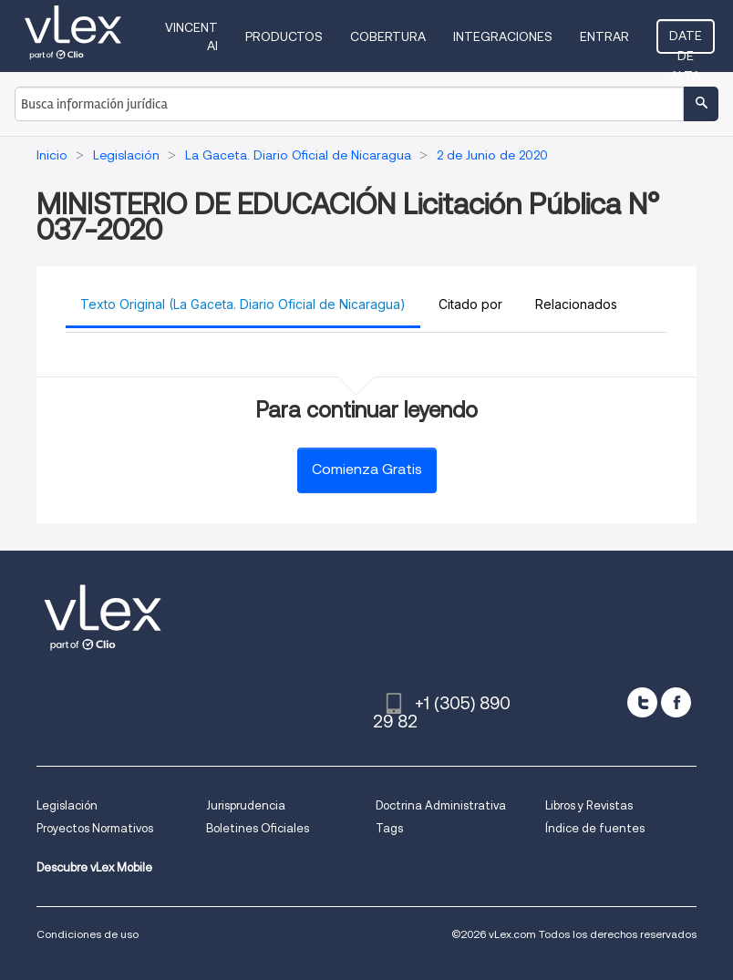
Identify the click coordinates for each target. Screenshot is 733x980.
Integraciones (502, 36)
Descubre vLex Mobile (94, 867)
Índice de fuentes (595, 828)
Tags (389, 828)
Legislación (67, 805)
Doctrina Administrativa (441, 805)
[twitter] (642, 702)
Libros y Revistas (589, 805)
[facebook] (676, 702)
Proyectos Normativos (94, 828)
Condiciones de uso (87, 934)
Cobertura (388, 36)
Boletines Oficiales (257, 828)
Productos (284, 36)
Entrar (604, 36)
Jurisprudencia (245, 805)
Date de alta (685, 41)
